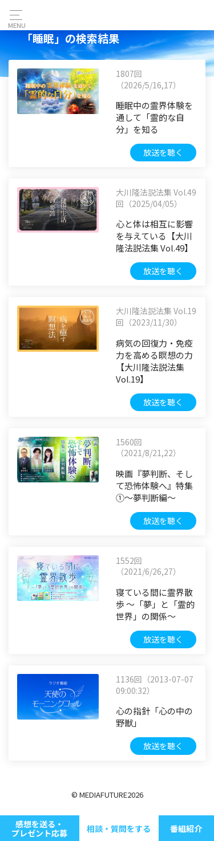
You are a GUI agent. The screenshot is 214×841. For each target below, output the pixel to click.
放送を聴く (163, 152)
